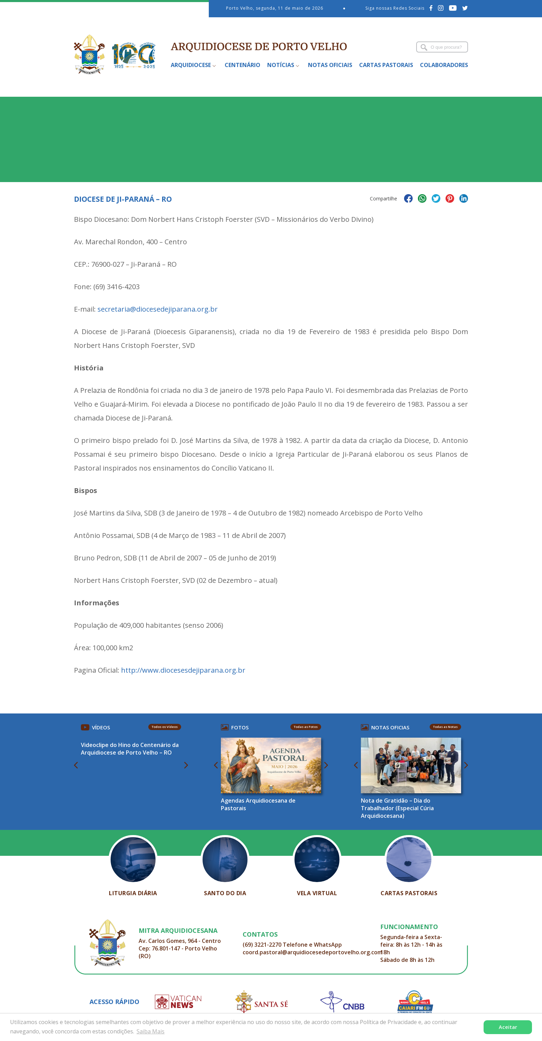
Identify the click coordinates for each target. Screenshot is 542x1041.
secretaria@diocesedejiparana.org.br (157, 309)
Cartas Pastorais (386, 65)
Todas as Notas (445, 727)
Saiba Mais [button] (151, 1031)
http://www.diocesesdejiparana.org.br (183, 670)
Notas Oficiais (330, 65)
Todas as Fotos (306, 727)
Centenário (242, 65)
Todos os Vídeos (165, 727)
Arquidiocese (191, 65)
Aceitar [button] (508, 1027)
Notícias (280, 65)
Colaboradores (444, 65)
